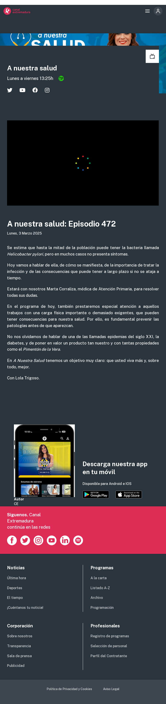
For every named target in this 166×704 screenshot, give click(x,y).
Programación (102, 608)
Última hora (16, 578)
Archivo (97, 598)
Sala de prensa (19, 656)
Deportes (14, 588)
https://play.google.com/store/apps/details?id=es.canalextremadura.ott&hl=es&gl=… (96, 495)
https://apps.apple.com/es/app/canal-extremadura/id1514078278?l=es (128, 495)
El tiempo (15, 598)
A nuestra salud (35, 67)
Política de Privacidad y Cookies (69, 689)
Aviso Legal (111, 689)
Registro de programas (110, 636)
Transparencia (19, 646)
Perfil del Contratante (109, 656)
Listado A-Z (100, 588)
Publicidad (16, 666)
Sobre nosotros (19, 636)
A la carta (99, 578)
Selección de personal (109, 646)
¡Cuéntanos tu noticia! (25, 608)
